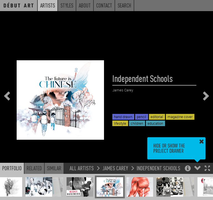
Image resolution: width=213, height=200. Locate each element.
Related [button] (34, 168)
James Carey (115, 168)
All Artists (82, 168)
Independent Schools (158, 168)
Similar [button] (54, 168)
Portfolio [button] (12, 168)
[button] (207, 169)
